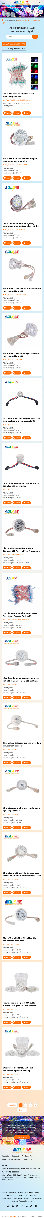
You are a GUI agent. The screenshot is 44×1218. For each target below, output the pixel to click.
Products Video (28, 1156)
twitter (8, 1206)
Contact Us (27, 1159)
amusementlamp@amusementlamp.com (23, 1169)
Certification (14, 1159)
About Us (5, 1156)
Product (13, 20)
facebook (22, 1206)
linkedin (27, 1206)
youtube (13, 1206)
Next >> (22, 1110)
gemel (30, 1201)
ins (17, 1206)
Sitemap (32, 1195)
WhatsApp (31, 1206)
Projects (30, 1192)
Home (6, 20)
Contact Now (22, 1137)
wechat (36, 1206)
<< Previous (12, 1105)
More (27, 113)
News (4, 1159)
